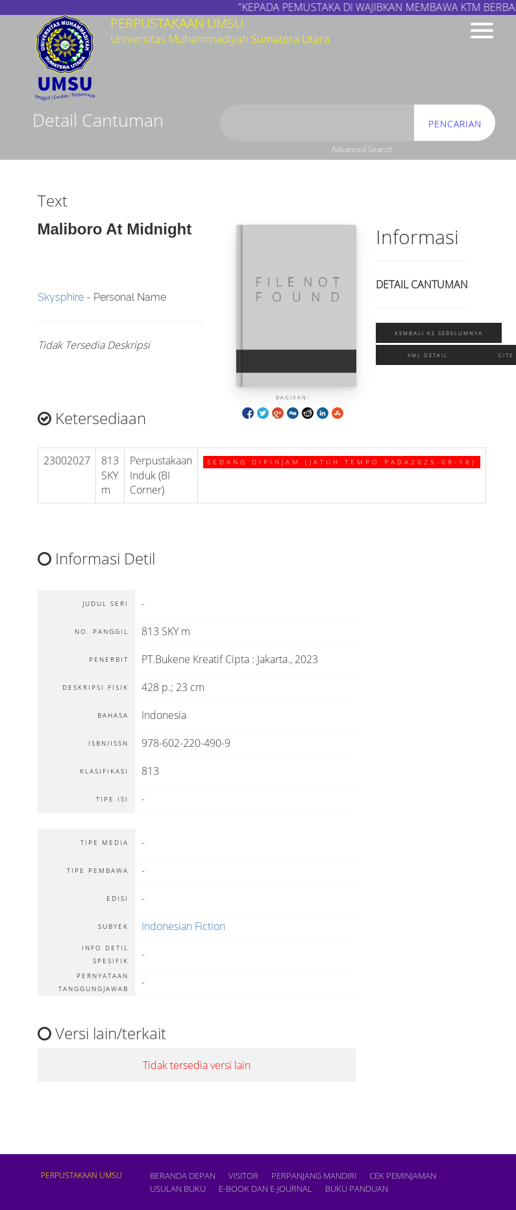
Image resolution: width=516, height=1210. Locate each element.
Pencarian (455, 124)
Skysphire (61, 297)
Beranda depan (182, 1175)
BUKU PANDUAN (356, 1188)
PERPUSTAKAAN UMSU (81, 1175)
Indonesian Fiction (183, 926)
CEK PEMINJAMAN (402, 1175)
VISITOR (243, 1175)
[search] (317, 123)
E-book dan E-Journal (265, 1188)
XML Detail (428, 355)
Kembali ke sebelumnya (439, 332)
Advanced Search (362, 149)
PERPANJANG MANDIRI (313, 1175)
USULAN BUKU (178, 1188)
